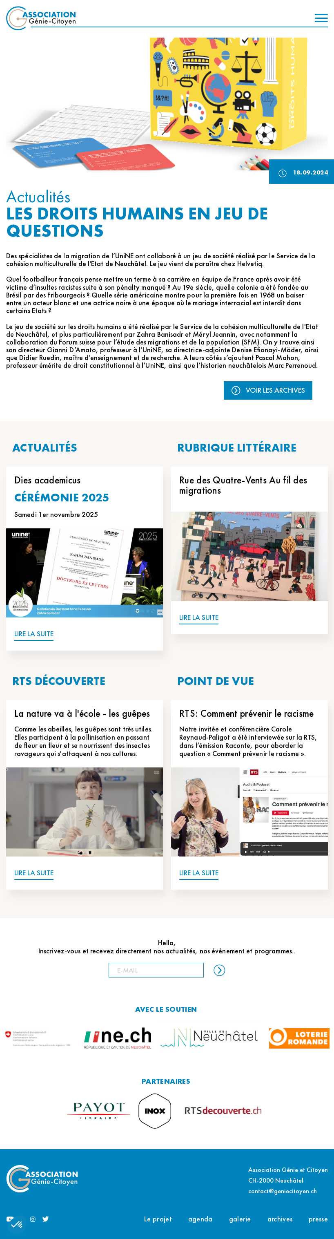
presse (318, 1218)
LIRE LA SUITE (33, 634)
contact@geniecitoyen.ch (282, 1191)
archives (279, 1218)
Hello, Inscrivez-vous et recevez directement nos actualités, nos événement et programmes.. (167, 947)
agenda (200, 1218)
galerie (240, 1218)
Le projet (158, 1218)
